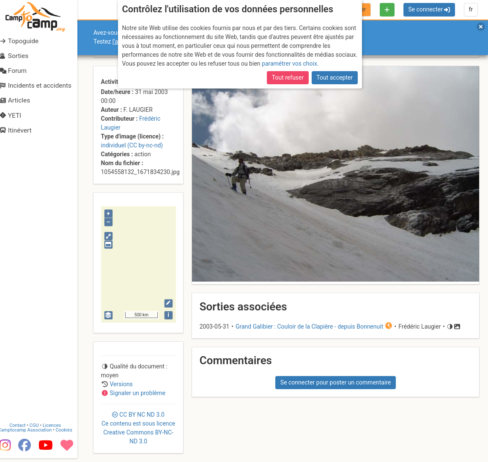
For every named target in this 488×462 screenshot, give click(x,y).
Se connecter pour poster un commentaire (335, 382)
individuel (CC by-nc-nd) (132, 145)
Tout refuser (288, 77)
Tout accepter (334, 77)
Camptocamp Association (32, 433)
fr (471, 9)
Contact (24, 429)
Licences (59, 429)
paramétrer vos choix (289, 63)
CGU (41, 429)
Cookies (71, 433)
